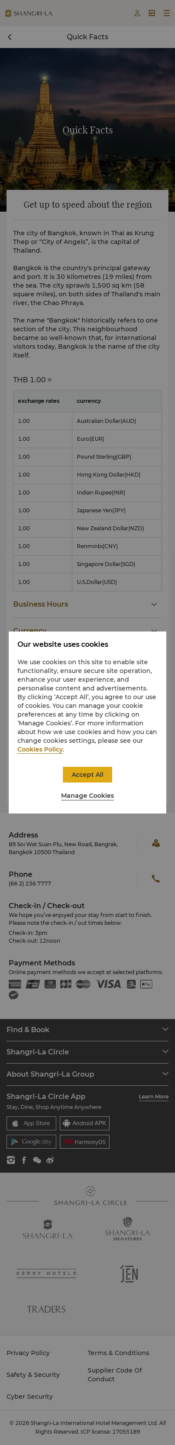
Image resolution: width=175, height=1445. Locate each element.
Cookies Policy (40, 749)
